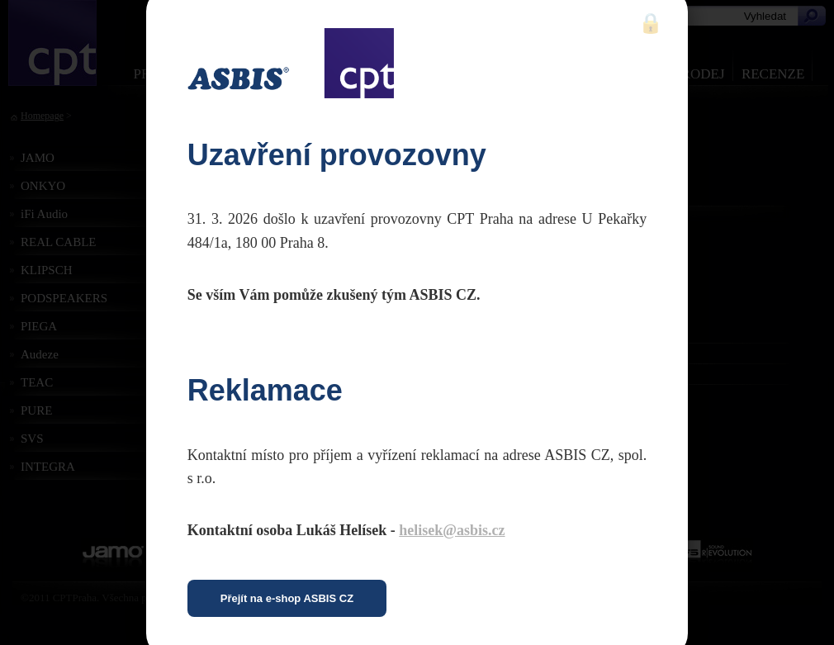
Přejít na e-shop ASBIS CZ (286, 598)
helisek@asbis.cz (452, 530)
